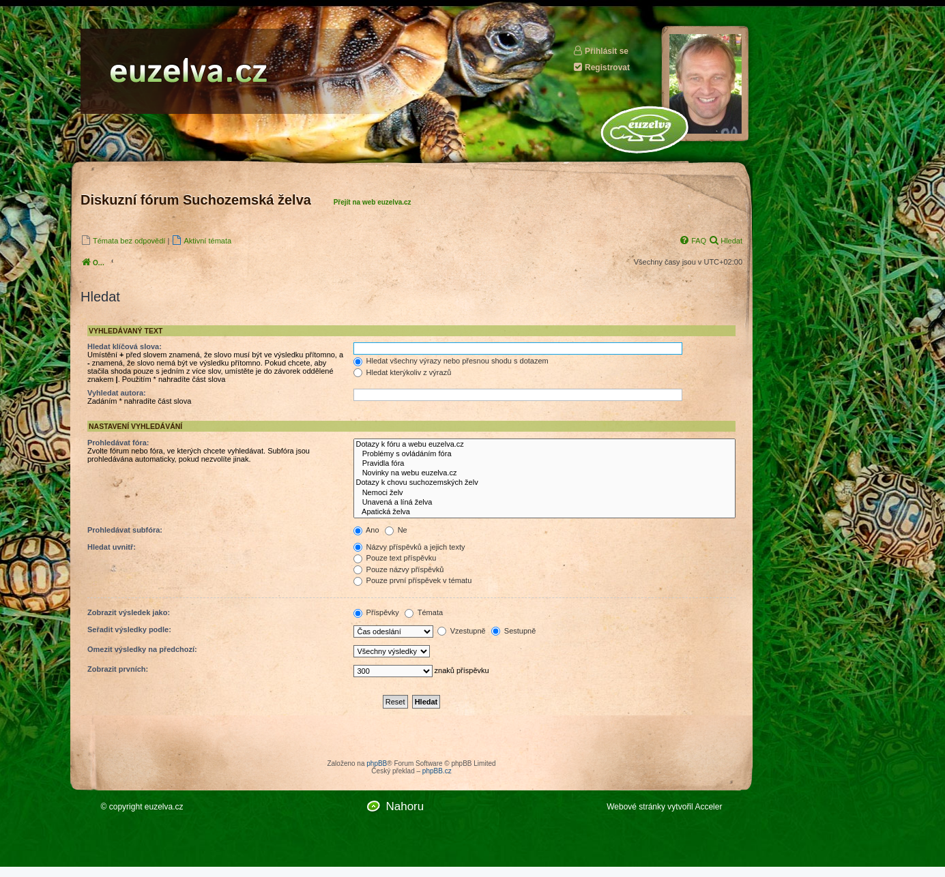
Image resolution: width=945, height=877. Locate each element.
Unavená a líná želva (545, 502)
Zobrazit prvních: (117, 669)
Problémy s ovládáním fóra (545, 454)
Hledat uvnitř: (111, 547)
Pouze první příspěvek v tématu (412, 580)
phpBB (376, 763)
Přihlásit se (600, 51)
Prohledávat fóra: (118, 442)
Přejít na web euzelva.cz (372, 202)
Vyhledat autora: (116, 393)
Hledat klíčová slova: (124, 346)
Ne (396, 530)
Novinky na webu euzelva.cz (545, 473)
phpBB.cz (437, 771)
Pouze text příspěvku (395, 558)
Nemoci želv (545, 493)
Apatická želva (545, 512)
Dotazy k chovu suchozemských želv (545, 483)
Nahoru (405, 806)
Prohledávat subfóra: (124, 530)
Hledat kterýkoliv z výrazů (402, 372)
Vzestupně (461, 631)
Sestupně (513, 631)
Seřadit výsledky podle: (129, 629)
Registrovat (601, 67)
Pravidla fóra (545, 464)
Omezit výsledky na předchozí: (142, 649)
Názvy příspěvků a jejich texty (409, 547)
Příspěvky (376, 612)
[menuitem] (123, 240)
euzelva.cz (164, 807)
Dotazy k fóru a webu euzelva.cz (545, 444)
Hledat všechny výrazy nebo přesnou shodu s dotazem (451, 361)
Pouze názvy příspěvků (398, 569)
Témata (424, 612)
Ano (366, 530)
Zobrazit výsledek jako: (128, 612)
